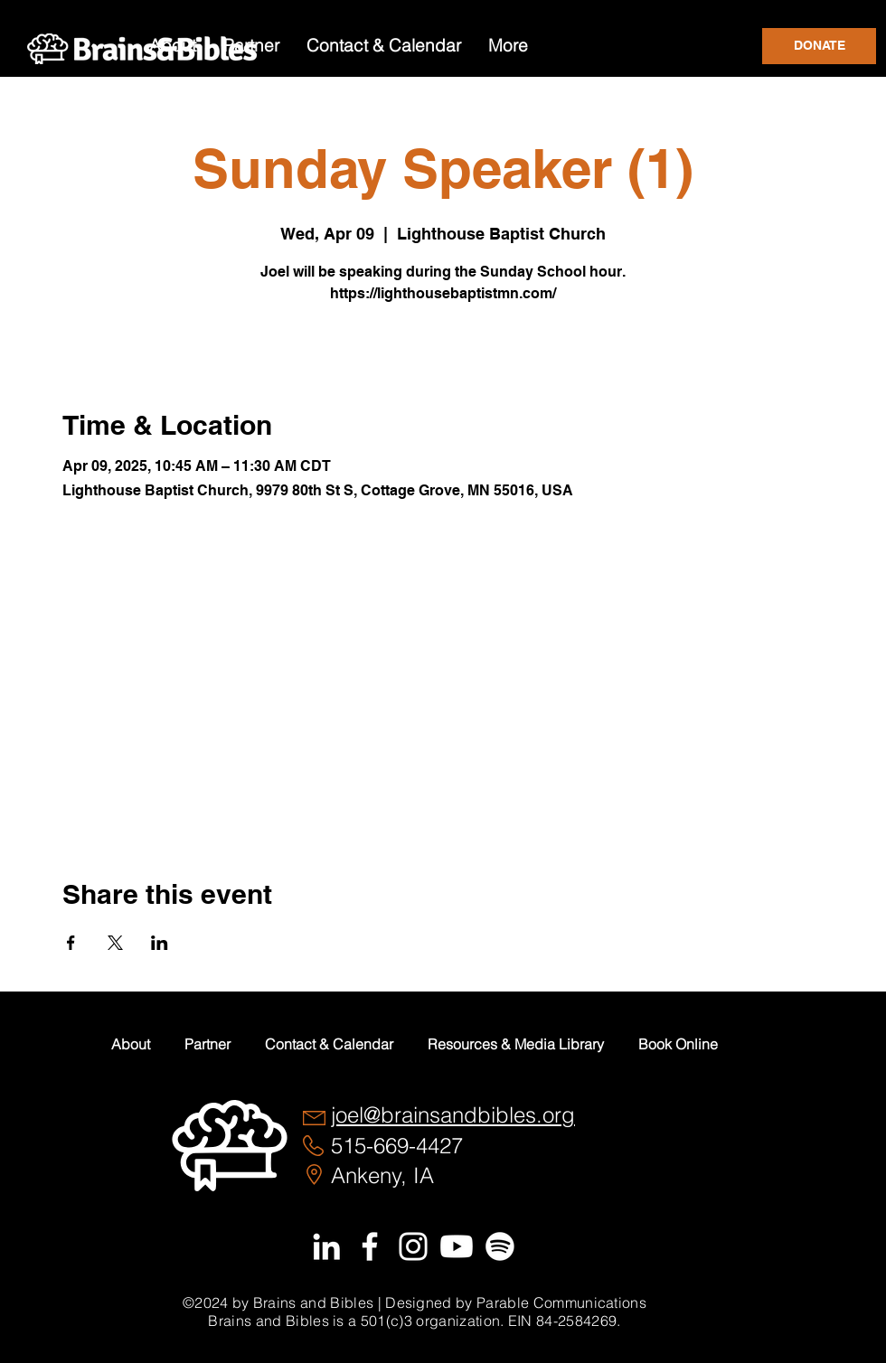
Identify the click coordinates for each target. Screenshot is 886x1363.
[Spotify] (500, 1246)
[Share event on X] (115, 942)
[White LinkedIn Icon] (326, 1246)
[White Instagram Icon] (413, 1246)
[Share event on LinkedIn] (159, 942)
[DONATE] (819, 46)
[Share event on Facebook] (71, 942)
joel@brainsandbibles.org (453, 1115)
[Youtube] (457, 1246)
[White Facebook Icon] (370, 1246)
